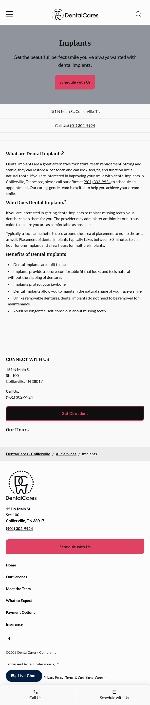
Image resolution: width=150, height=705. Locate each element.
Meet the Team (18, 588)
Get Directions (75, 413)
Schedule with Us (75, 82)
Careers (100, 678)
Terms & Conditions (79, 678)
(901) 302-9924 (81, 125)
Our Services (16, 577)
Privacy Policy (53, 678)
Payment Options (20, 612)
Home (11, 565)
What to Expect (19, 600)
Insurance (14, 624)
